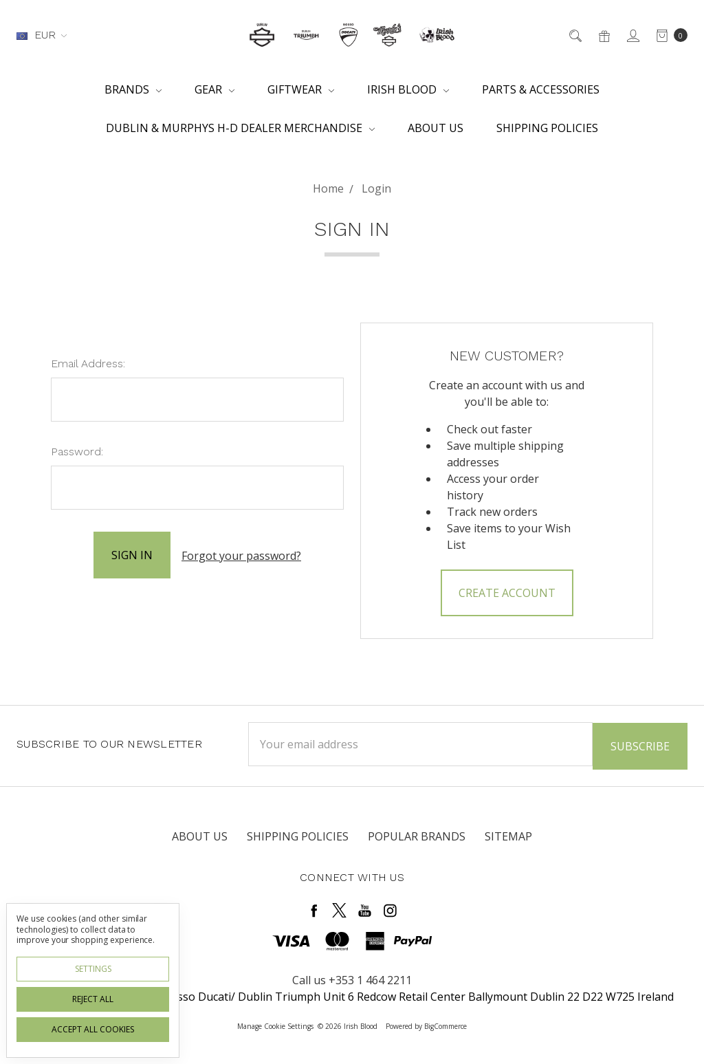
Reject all (92, 999)
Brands (133, 89)
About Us (435, 127)
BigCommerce (445, 1025)
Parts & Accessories (541, 89)
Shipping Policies (547, 127)
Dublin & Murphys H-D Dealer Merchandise (240, 127)
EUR (41, 34)
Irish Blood (408, 89)
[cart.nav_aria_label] (668, 35)
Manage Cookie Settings (275, 1025)
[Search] (574, 35)
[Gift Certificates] (603, 35)
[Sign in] (632, 35)
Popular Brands (416, 835)
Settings (93, 969)
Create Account (507, 592)
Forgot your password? (241, 555)
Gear (214, 89)
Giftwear (300, 89)
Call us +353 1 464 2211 (352, 979)
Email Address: (88, 363)
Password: (77, 451)
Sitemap (508, 835)
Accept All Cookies (93, 1029)
